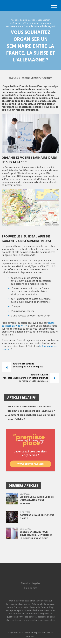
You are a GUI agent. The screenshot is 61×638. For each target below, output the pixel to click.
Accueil (14, 20)
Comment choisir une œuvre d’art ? (37, 516)
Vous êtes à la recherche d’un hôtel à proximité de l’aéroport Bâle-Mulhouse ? (31, 409)
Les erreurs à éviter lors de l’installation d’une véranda (37, 500)
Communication (27, 20)
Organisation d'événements (36, 78)
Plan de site (30, 588)
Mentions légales (30, 584)
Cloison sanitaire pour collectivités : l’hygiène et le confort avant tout (36, 535)
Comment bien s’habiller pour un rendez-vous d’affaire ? (31, 417)
